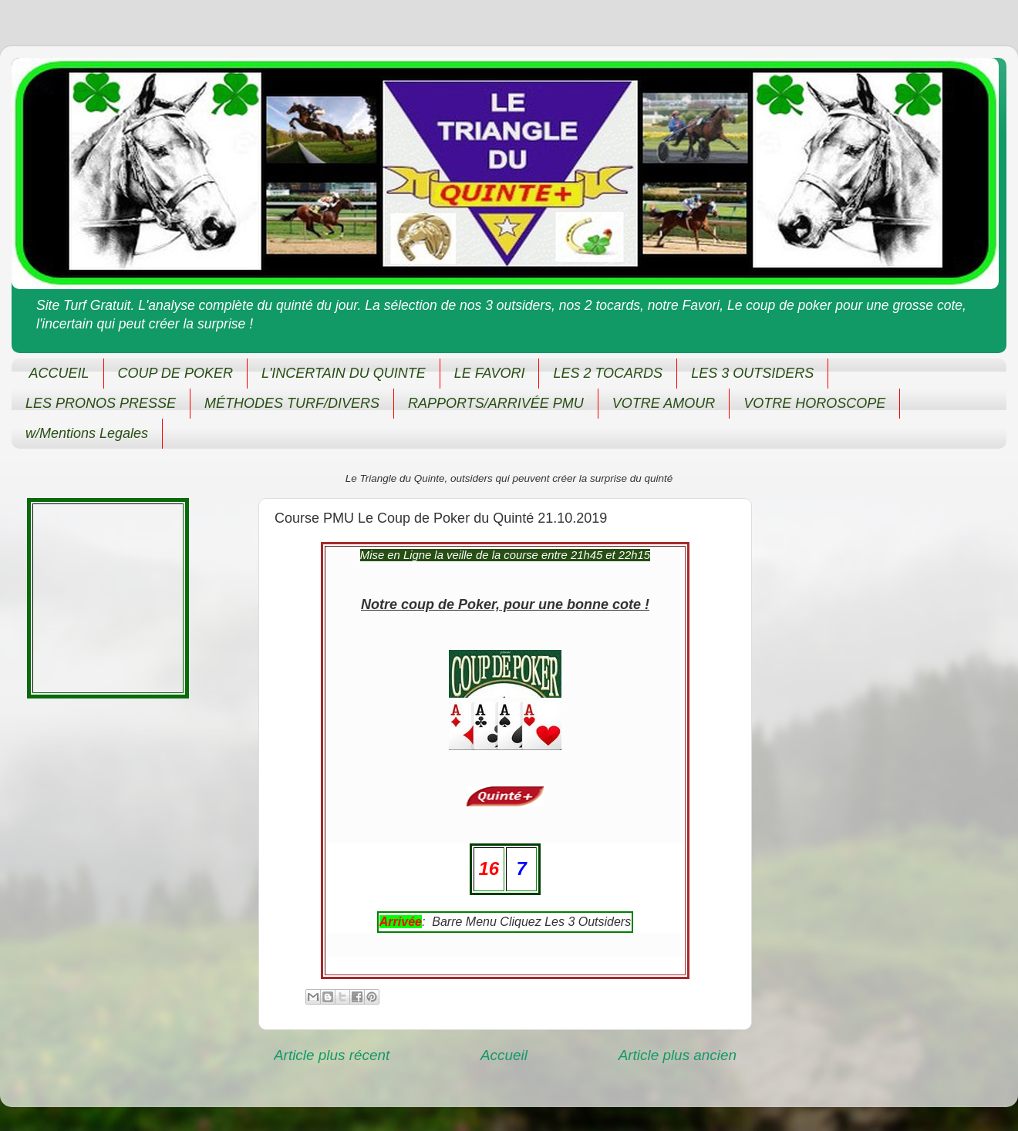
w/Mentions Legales (86, 433)
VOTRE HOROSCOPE (814, 403)
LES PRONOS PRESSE (100, 403)
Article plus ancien (678, 1055)
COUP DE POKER (175, 373)
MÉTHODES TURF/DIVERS (291, 403)
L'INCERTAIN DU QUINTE (343, 373)
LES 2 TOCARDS (607, 373)
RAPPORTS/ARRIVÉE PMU (496, 403)
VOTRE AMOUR (663, 403)
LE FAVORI (489, 373)
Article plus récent (331, 1055)
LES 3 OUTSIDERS (752, 373)
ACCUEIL (59, 373)
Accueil (504, 1055)
